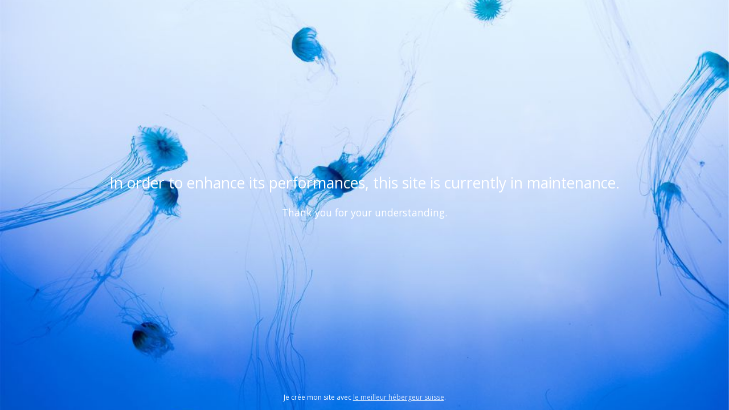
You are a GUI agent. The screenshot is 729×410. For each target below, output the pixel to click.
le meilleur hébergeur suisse (398, 397)
